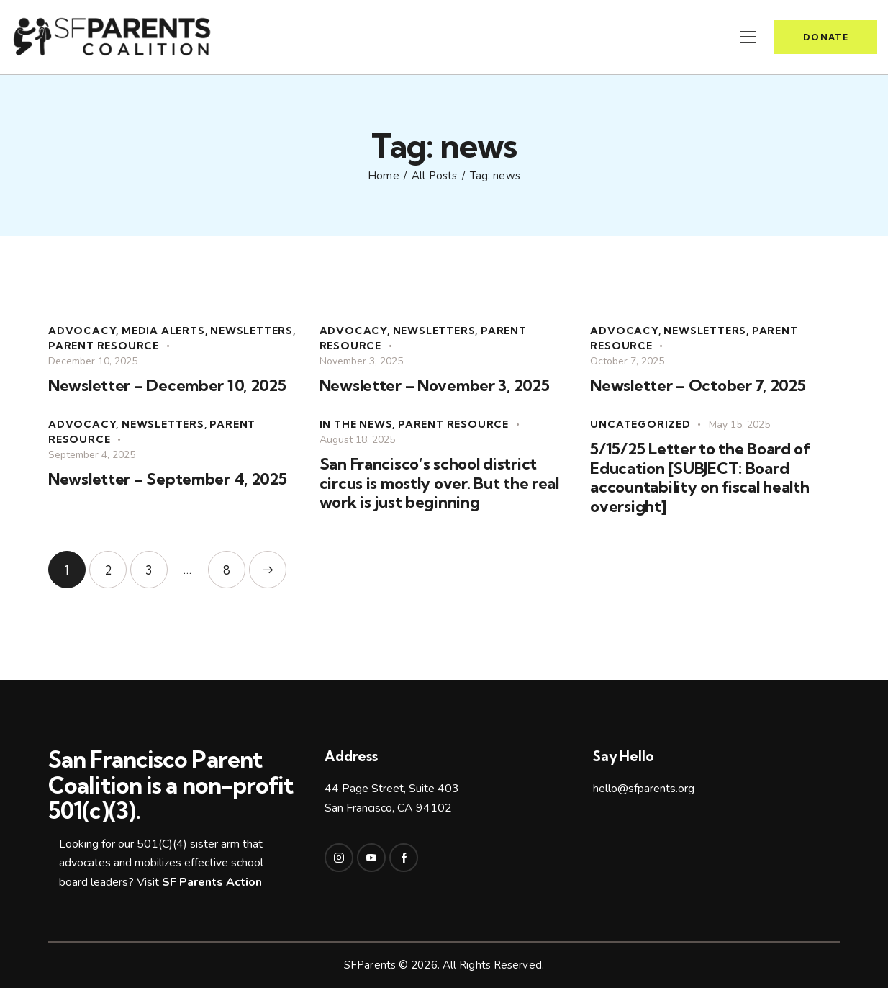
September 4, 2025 (91, 455)
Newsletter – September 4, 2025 (167, 479)
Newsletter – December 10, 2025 (167, 385)
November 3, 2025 (361, 361)
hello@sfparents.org (643, 788)
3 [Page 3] (156, 564)
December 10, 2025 (92, 361)
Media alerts (163, 330)
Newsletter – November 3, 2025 (435, 385)
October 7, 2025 (627, 361)
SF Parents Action (212, 882)
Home (383, 175)
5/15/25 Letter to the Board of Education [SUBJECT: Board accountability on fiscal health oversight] (700, 477)
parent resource (103, 345)
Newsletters (251, 330)
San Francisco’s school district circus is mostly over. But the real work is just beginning (439, 483)
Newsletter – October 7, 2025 (697, 385)
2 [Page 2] (115, 564)
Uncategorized (640, 424)
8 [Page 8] (234, 564)
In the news (356, 424)
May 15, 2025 (739, 424)
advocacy (82, 330)
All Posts (434, 175)
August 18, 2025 (357, 439)
